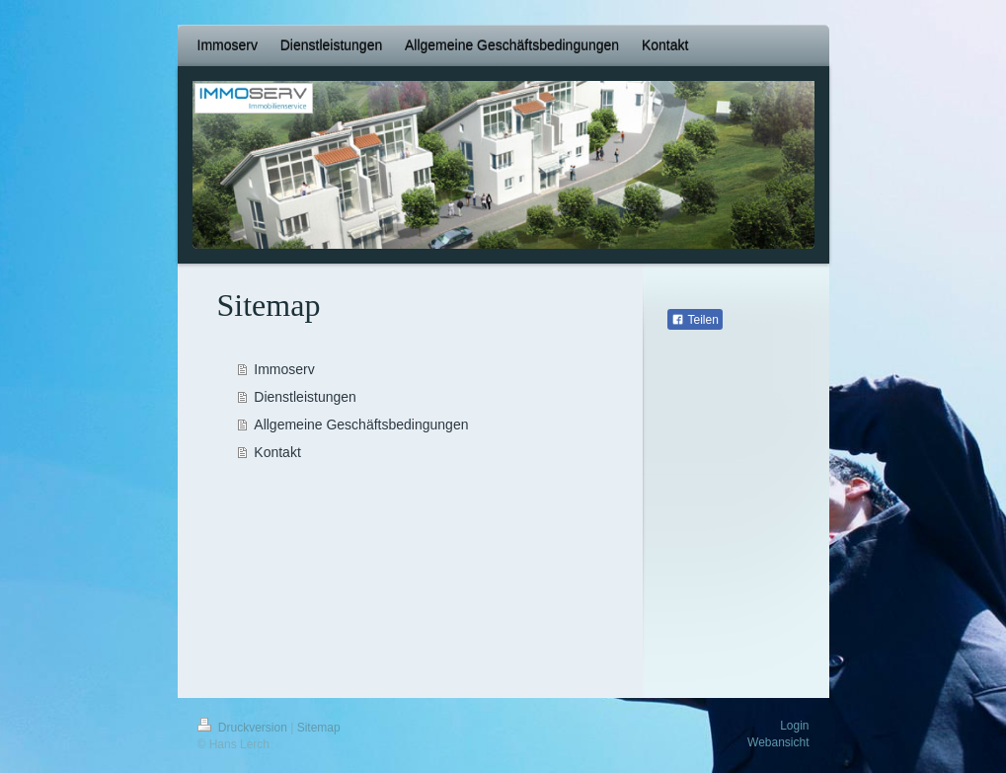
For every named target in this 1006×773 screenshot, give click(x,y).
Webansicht (778, 742)
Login (794, 726)
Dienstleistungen (305, 397)
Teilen (694, 320)
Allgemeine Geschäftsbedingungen (361, 424)
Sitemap (319, 727)
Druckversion (244, 727)
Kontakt (277, 452)
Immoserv (284, 369)
